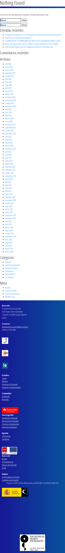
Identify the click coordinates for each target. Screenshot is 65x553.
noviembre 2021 (10, 170)
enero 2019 (9, 230)
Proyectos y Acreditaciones (10, 424)
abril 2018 (8, 245)
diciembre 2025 (10, 73)
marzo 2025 (9, 91)
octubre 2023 (9, 130)
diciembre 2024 (10, 97)
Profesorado (6, 396)
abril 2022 (8, 157)
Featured (8, 262)
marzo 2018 (9, 248)
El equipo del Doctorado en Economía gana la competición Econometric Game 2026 (33, 34)
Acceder (7, 287)
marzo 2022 (9, 160)
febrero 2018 (9, 251)
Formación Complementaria (11, 387)
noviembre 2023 (10, 127)
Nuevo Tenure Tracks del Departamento (18, 37)
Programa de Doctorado (10, 384)
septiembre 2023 (10, 133)
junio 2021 (8, 185)
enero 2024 (9, 121)
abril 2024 (8, 115)
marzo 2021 (9, 194)
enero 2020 (9, 212)
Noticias (4, 459)
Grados (4, 378)
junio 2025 (8, 82)
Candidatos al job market (10, 480)
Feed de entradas (11, 290)
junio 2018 (8, 239)
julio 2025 (8, 79)
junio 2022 (8, 154)
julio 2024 (8, 109)
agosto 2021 (9, 179)
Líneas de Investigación (9, 427)
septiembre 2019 (10, 218)
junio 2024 (8, 112)
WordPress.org (9, 296)
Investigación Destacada (9, 418)
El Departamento (7, 462)
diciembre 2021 (10, 166)
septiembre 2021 (10, 176)
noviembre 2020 (10, 200)
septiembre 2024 (10, 106)
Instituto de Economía (9, 465)
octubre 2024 (9, 103)
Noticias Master (10, 274)
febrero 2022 (9, 163)
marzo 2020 (9, 209)
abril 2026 (8, 64)
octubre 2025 (9, 76)
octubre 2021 (9, 173)
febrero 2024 (9, 118)
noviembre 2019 (10, 215)
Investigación (9, 271)
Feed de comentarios (12, 293)
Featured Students (11, 268)
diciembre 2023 (10, 124)
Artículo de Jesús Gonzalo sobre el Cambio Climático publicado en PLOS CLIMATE (31, 44)
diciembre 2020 (10, 197)
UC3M (4, 468)
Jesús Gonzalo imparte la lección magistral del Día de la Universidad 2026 (29, 47)
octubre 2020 (9, 203)
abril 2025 (8, 88)
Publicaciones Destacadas (10, 421)
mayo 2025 (8, 85)
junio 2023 (8, 139)
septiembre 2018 (10, 236)
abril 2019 (8, 224)
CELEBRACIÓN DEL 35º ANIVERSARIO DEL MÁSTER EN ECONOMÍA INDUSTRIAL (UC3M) (32, 40)
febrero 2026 (9, 70)
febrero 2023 (9, 145)
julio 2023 (8, 136)
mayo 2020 (8, 206)
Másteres (5, 381)
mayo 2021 (8, 188)
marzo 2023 (9, 142)
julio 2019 (8, 221)
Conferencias (6, 436)
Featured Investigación (12, 265)
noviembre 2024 (10, 100)
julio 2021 (8, 182)
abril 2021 (8, 191)
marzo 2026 (9, 67)
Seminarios (5, 439)
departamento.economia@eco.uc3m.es (15, 326)
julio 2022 (8, 151)
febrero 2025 (9, 94)
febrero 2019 (9, 227)
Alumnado (5, 399)
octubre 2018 (9, 233)
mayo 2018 (8, 242)
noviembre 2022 (10, 148)
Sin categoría (9, 277)
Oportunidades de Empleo (11, 477)
